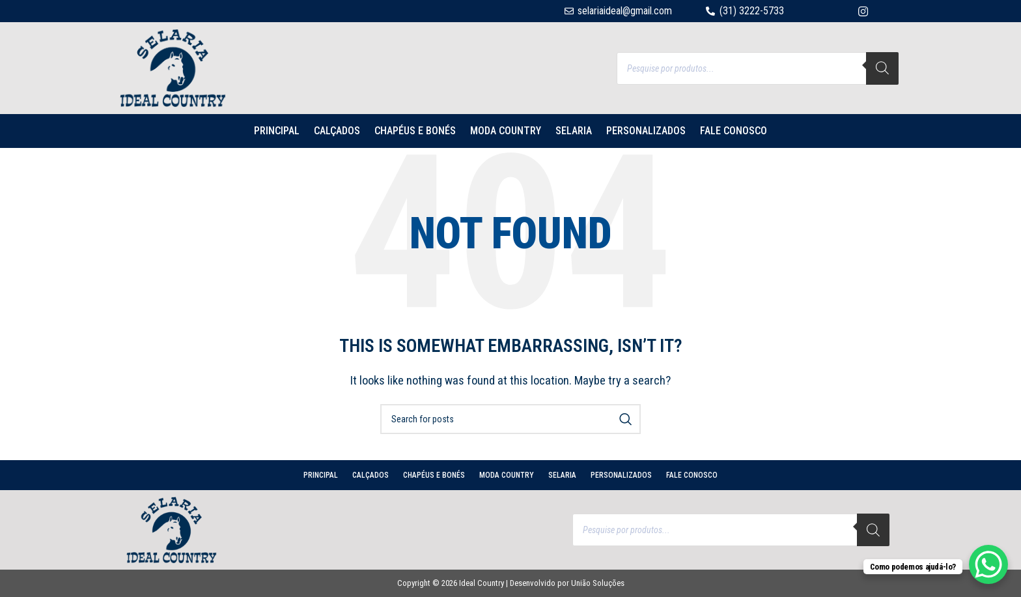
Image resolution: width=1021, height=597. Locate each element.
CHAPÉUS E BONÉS (415, 130)
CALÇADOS (337, 130)
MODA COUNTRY (505, 130)
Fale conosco (733, 130)
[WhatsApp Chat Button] (988, 564)
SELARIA (573, 130)
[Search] (882, 68)
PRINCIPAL (277, 130)
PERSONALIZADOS (646, 130)
